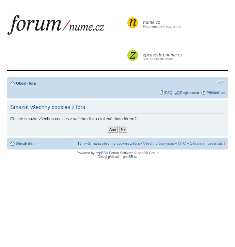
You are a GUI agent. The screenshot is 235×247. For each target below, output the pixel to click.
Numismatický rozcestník (163, 23)
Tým (80, 143)
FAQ (169, 93)
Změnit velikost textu (220, 82)
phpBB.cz (130, 157)
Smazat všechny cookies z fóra (114, 143)
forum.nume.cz (66, 27)
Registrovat (189, 93)
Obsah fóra (26, 83)
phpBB (100, 153)
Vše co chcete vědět (163, 56)
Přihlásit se (215, 93)
